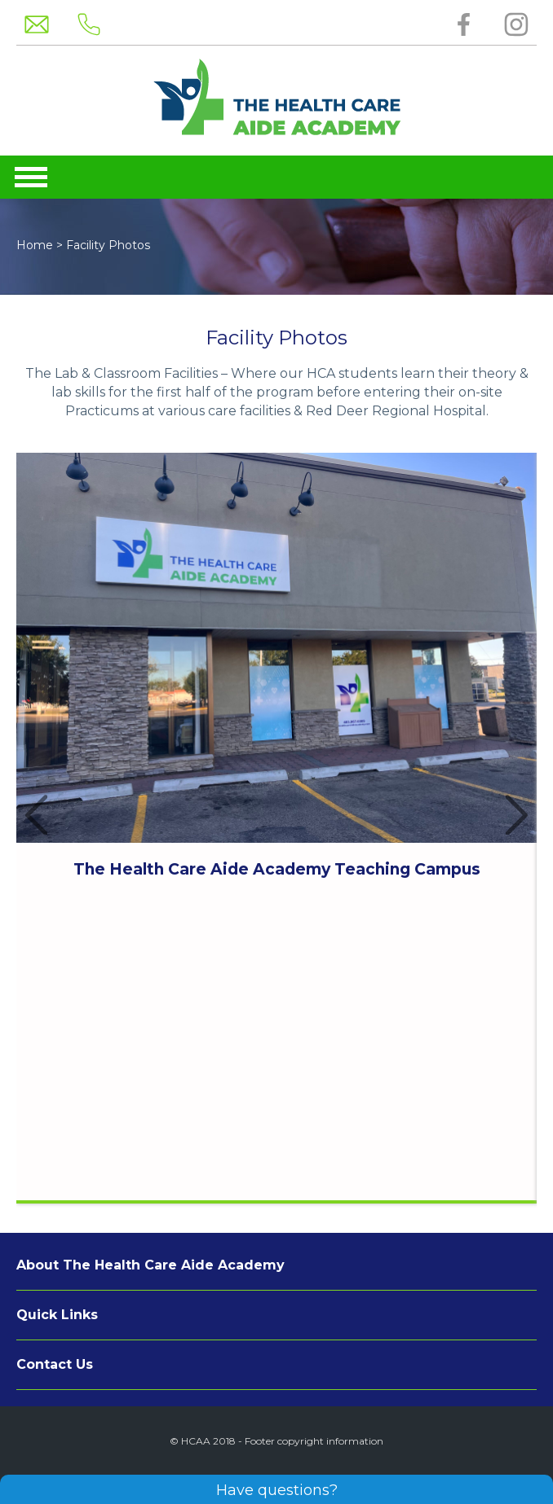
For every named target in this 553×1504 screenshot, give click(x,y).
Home (34, 245)
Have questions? (277, 1490)
